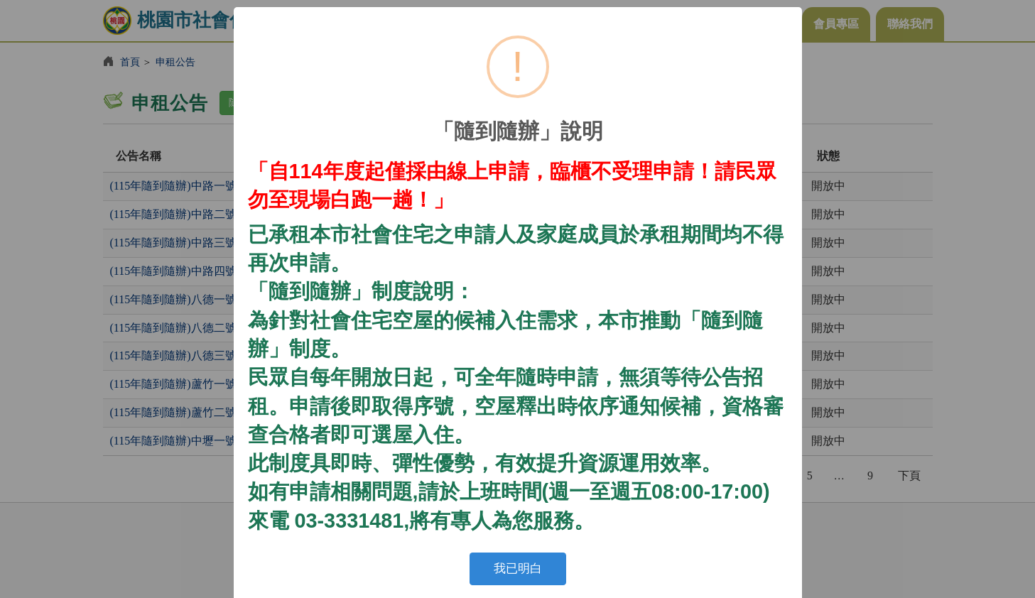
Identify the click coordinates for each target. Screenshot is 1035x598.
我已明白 (518, 568)
